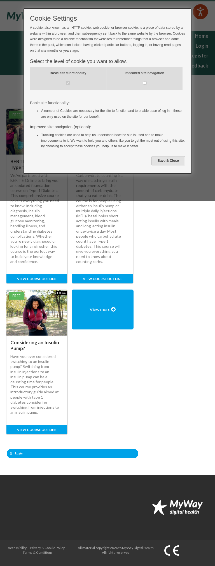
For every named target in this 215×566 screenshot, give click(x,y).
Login (16, 453)
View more (103, 309)
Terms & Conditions (38, 552)
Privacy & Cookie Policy (47, 548)
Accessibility (17, 548)
